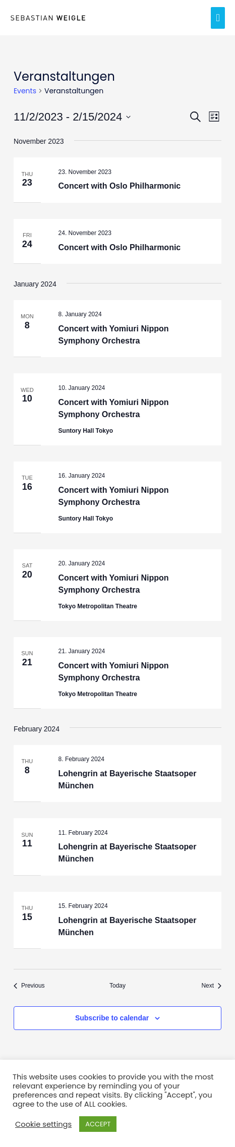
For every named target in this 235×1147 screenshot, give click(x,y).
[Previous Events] (29, 986)
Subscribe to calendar (112, 1018)
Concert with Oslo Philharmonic (119, 186)
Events (25, 91)
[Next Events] (211, 986)
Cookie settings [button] (43, 1124)
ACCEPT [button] (97, 1124)
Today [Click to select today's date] (117, 985)
